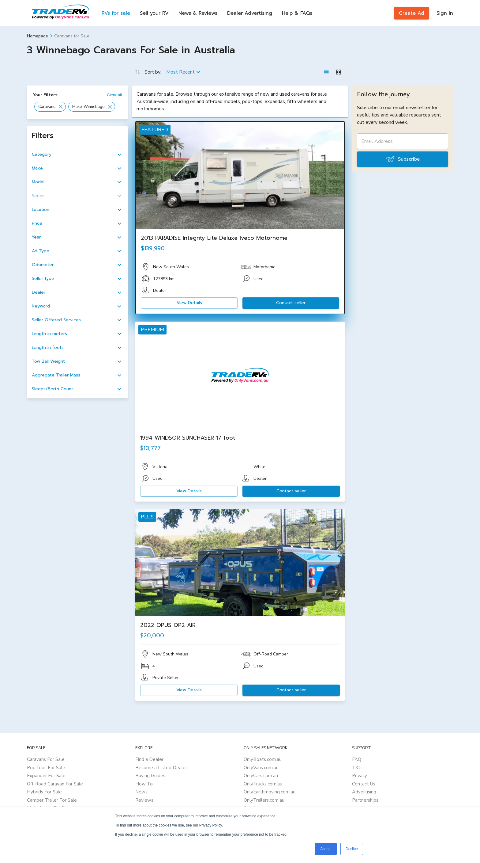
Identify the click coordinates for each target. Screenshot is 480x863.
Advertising (364, 792)
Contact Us (363, 784)
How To (144, 784)
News (141, 792)
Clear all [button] (114, 95)
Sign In (445, 13)
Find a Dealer (149, 759)
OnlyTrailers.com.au (264, 800)
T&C (357, 768)
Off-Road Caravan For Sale (55, 784)
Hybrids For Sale (44, 792)
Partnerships (365, 800)
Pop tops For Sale (46, 768)
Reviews (144, 800)
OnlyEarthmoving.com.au (269, 792)
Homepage (37, 36)
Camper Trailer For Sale (52, 800)
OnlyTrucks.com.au (263, 784)
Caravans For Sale (46, 759)
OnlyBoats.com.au (263, 759)
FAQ (356, 759)
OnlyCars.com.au (261, 776)
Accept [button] (326, 849)
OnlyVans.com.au (261, 768)
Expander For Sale (46, 776)
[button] (50, 107)
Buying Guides (150, 776)
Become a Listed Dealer (161, 768)
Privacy (359, 776)
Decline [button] (352, 849)
